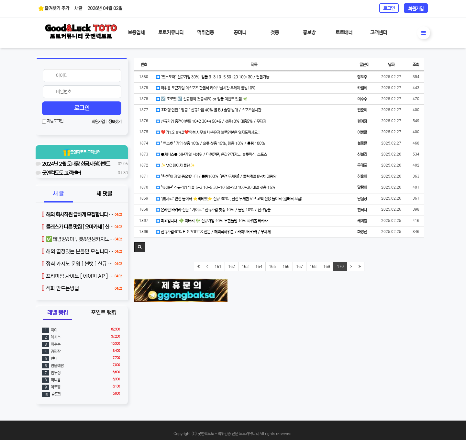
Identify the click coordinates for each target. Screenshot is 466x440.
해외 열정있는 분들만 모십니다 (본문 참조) (87, 251)
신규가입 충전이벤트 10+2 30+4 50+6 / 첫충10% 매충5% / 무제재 (211, 121)
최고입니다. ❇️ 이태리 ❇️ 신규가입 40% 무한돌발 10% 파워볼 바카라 (212, 221)
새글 (78, 8)
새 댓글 (104, 194)
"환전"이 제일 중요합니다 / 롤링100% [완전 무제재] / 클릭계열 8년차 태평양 (216, 176)
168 (313, 266)
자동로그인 (52, 121)
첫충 (275, 32)
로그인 (389, 8)
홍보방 (309, 32)
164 (258, 266)
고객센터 (378, 32)
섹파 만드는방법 (60, 288)
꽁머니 (240, 32)
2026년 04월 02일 (104, 8)
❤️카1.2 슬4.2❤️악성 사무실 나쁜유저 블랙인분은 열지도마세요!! (208, 132)
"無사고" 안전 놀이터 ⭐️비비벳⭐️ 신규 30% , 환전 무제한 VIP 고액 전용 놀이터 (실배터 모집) (229, 199)
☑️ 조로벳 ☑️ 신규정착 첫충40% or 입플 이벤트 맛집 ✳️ (202, 99)
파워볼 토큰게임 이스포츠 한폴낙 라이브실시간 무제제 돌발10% (206, 88)
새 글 (58, 194)
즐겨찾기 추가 (53, 8)
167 (299, 266)
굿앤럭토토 (81, 152)
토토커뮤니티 (170, 32)
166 (286, 266)
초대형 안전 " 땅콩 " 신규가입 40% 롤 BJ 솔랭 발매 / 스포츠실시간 (208, 110)
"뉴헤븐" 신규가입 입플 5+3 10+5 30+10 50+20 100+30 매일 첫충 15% (215, 187)
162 (231, 266)
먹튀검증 (205, 32)
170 (340, 266)
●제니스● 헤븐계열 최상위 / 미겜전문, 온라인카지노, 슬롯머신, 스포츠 (211, 154)
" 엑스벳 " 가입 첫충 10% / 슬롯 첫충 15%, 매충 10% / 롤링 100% (210, 143)
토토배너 (344, 32)
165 (272, 266)
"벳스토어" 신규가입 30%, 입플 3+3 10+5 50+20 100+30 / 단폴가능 (212, 77)
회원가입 (416, 8)
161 (218, 266)
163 (245, 266)
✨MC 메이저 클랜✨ (175, 165)
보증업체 (136, 32)
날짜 (391, 65)
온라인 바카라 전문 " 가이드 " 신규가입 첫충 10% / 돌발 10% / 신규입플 (213, 210)
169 (326, 266)
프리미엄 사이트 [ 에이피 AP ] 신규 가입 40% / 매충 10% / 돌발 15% (117, 276)
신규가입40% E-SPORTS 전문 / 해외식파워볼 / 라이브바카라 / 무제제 (213, 232)
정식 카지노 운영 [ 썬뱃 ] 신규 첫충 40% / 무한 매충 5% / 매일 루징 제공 (119, 264)
